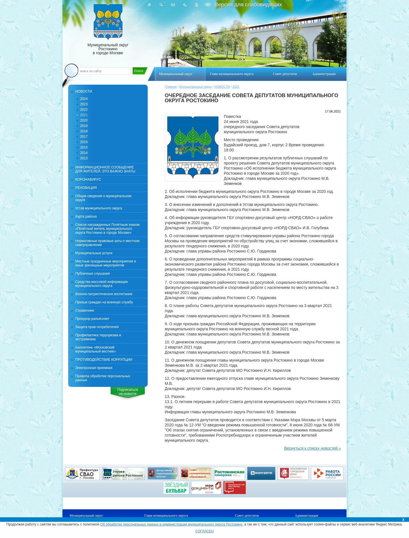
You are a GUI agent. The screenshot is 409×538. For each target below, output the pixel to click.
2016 (84, 142)
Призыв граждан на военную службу (104, 302)
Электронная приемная (93, 368)
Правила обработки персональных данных (102, 378)
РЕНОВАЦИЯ (86, 188)
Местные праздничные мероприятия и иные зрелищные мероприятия (105, 263)
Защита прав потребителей (97, 327)
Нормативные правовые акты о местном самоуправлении (107, 243)
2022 (84, 110)
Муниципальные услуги (93, 253)
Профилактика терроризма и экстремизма (98, 337)
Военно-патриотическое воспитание (103, 294)
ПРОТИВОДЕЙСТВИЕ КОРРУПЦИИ (103, 360)
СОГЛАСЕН (204, 531)
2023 (84, 104)
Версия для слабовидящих (247, 4)
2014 (84, 153)
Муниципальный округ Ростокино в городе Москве (107, 29)
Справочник (84, 310)
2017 (84, 137)
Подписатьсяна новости (128, 392)
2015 (84, 147)
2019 (84, 126)
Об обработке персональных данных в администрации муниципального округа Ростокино (171, 524)
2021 (235, 86)
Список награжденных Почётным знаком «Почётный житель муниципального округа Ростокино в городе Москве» (107, 229)
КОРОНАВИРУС (88, 180)
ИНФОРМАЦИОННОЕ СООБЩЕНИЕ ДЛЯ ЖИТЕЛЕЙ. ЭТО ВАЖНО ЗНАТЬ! (105, 169)
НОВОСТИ (222, 86)
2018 (84, 131)
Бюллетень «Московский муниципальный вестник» (95, 349)
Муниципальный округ (195, 86)
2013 (84, 158)
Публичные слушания (92, 274)
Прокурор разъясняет (92, 319)
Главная (171, 86)
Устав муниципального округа (98, 208)
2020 (84, 120)
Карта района (86, 216)
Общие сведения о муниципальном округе (103, 198)
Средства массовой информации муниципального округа (101, 284)
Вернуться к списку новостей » (312, 448)
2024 (84, 99)
